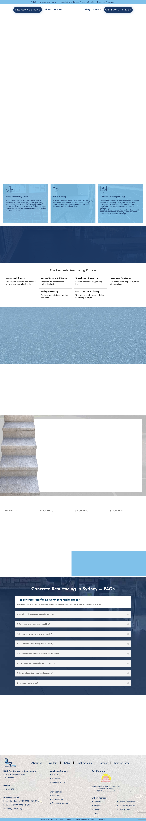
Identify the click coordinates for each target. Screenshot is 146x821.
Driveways (98, 801)
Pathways (98, 805)
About (48, 9)
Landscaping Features (128, 805)
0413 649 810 (9, 789)
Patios (96, 813)
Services (58, 9)
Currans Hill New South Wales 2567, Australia (16, 776)
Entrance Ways (125, 809)
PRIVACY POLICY (98, 819)
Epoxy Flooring (58, 799)
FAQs (67, 763)
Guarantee (56, 778)
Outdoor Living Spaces (128, 801)
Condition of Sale (59, 782)
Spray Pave (57, 795)
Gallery (86, 9)
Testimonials (84, 763)
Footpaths (98, 809)
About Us (36, 763)
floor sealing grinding (61, 803)
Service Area (121, 763)
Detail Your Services (60, 774)
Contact (97, 9)
